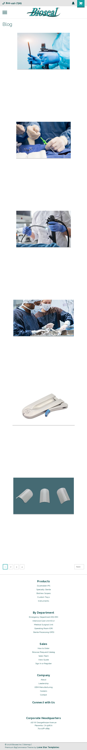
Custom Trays (43, 597)
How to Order (43, 648)
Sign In (38, 663)
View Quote (43, 660)
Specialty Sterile (43, 589)
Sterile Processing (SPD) (43, 632)
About (43, 679)
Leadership (43, 683)
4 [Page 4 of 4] (22, 567)
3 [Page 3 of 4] (16, 567)
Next (80, 566)
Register (48, 663)
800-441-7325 (12, 3)
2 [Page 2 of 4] (10, 567)
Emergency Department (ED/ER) (43, 617)
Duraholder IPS (43, 586)
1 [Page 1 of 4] (5, 567)
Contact (43, 695)
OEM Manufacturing (44, 687)
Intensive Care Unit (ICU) (43, 621)
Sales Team (43, 656)
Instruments (43, 601)
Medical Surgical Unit (43, 624)
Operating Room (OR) (43, 628)
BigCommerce (20, 747)
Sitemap (27, 744)
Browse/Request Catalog (43, 652)
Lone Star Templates (48, 747)
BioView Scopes (44, 593)
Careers (43, 691)
